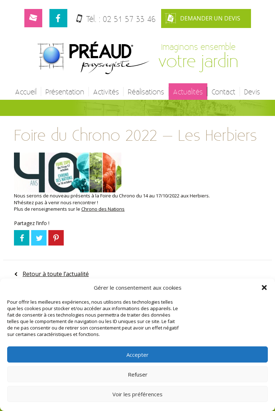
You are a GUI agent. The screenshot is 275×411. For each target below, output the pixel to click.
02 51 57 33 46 (129, 18)
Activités (106, 91)
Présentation (64, 91)
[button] (264, 287)
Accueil (26, 91)
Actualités (188, 91)
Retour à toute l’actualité (56, 274)
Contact (223, 91)
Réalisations (146, 91)
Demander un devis (202, 18)
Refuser (138, 374)
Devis (252, 91)
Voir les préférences (137, 394)
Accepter (137, 354)
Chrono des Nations (103, 209)
